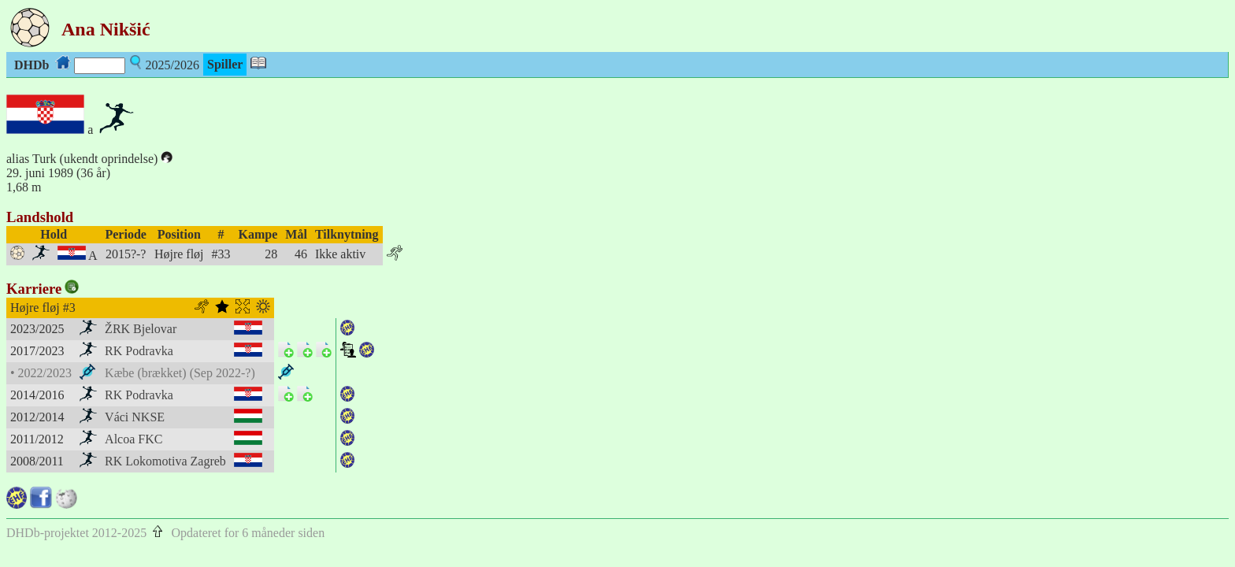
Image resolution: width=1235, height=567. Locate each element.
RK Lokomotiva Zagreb (165, 461)
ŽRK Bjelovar (140, 328)
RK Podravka (139, 351)
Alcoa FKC (133, 439)
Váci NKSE (135, 417)
